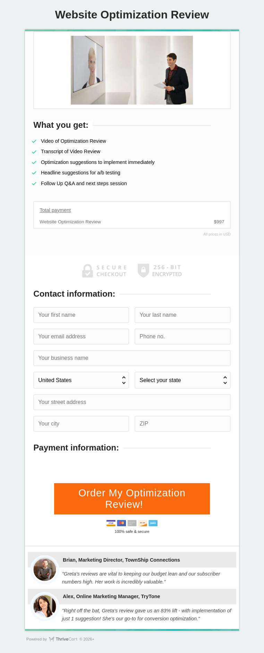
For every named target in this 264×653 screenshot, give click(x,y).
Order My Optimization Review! (132, 498)
